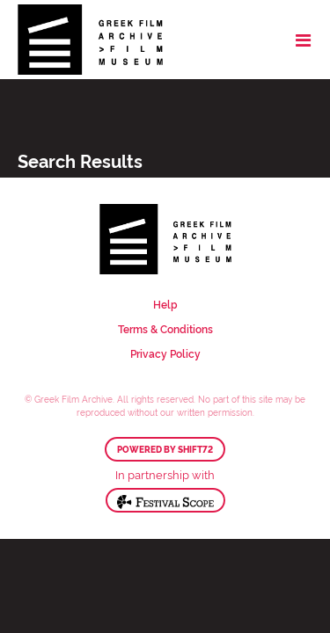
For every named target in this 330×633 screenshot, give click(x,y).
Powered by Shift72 (165, 449)
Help (165, 303)
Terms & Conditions (165, 328)
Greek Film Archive (90, 39)
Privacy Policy (165, 353)
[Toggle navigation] (303, 39)
